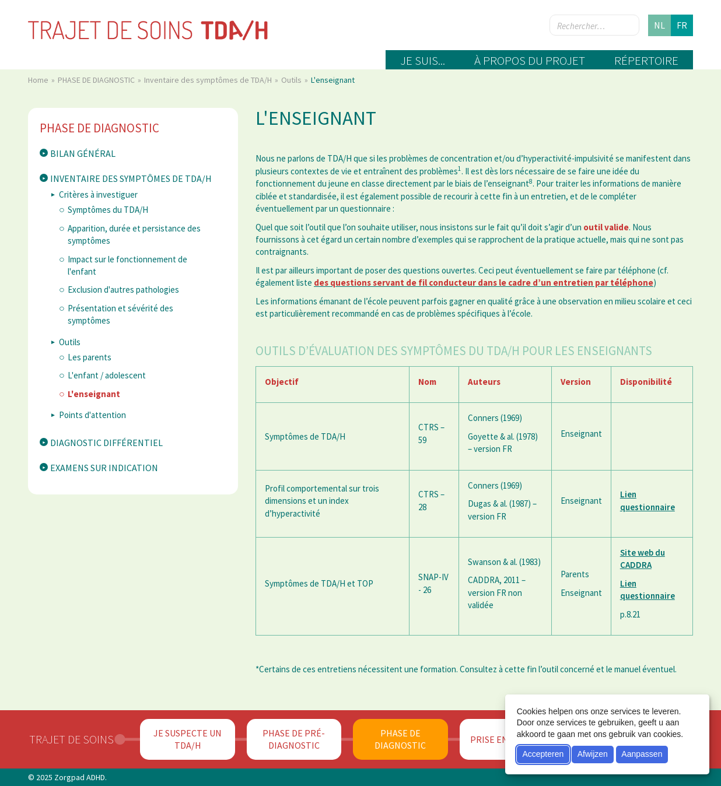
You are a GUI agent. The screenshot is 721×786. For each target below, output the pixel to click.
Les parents (89, 357)
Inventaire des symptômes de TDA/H (209, 80)
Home (39, 80)
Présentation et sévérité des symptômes (120, 314)
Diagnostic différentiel (106, 442)
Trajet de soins (71, 739)
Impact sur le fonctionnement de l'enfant (127, 265)
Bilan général (83, 153)
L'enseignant (94, 393)
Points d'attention (92, 414)
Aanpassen (641, 754)
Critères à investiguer (98, 194)
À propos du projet (529, 60)
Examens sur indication (104, 467)
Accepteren (543, 754)
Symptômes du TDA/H (108, 209)
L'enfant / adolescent (107, 375)
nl (659, 25)
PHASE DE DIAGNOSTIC (97, 80)
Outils (292, 80)
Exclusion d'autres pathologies (123, 289)
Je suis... (422, 60)
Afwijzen (593, 754)
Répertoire (646, 60)
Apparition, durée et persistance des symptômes (134, 234)
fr (682, 25)
